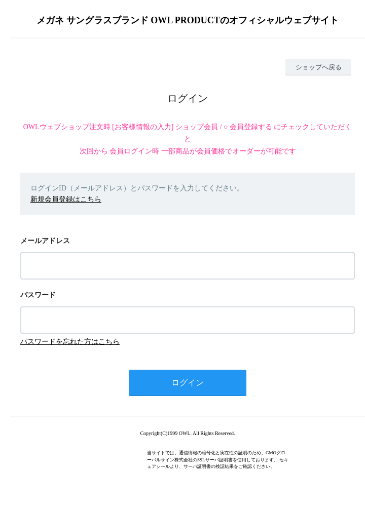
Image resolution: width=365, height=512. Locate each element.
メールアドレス (45, 241)
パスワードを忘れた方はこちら (70, 341)
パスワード (38, 295)
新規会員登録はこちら (65, 199)
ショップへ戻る (319, 67)
